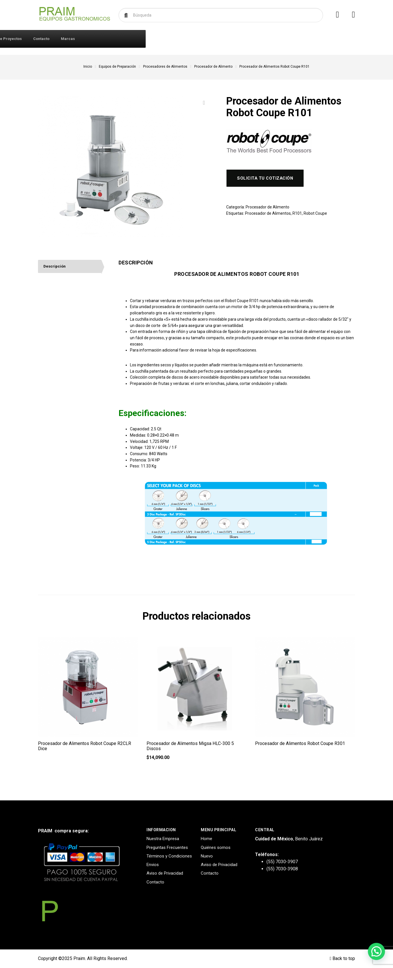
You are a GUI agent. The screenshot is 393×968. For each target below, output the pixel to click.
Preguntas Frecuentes (167, 847)
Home (206, 838)
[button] (376, 951)
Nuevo (207, 856)
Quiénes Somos (148, 39)
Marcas (277, 39)
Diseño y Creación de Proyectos (202, 39)
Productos (61, 38)
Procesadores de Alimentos (165, 67)
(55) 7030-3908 (282, 868)
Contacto (250, 39)
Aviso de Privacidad (165, 873)
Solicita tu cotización (268, 179)
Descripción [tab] (55, 266)
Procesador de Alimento (213, 67)
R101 (297, 215)
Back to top (342, 958)
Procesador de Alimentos (268, 215)
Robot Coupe (315, 215)
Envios (153, 864)
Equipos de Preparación (117, 67)
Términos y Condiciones (169, 856)
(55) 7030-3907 (282, 861)
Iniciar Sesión (109, 39)
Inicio (87, 67)
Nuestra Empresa (163, 838)
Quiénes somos (215, 847)
